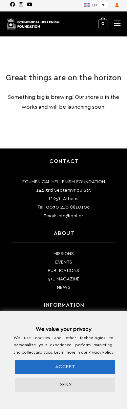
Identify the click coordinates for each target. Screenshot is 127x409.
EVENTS (63, 262)
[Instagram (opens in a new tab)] (21, 5)
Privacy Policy (100, 352)
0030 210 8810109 (68, 207)
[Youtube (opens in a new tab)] (29, 5)
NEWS (63, 287)
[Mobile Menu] (115, 24)
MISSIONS (64, 253)
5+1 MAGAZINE (64, 279)
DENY (65, 384)
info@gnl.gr (70, 216)
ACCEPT (65, 366)
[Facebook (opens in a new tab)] (12, 5)
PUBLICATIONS (63, 270)
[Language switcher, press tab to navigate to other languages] (95, 5)
